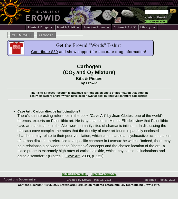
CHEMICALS (22, 35)
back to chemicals (74, 174)
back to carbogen (104, 174)
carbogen (46, 35)
